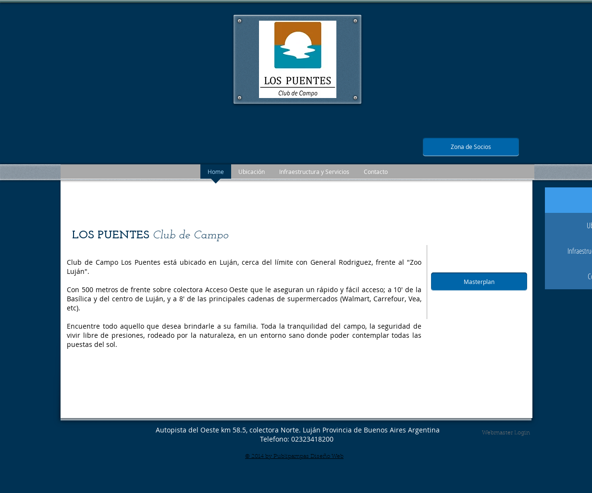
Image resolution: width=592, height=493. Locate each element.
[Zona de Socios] (471, 146)
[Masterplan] (479, 281)
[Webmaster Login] (506, 433)
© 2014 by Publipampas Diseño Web (294, 456)
